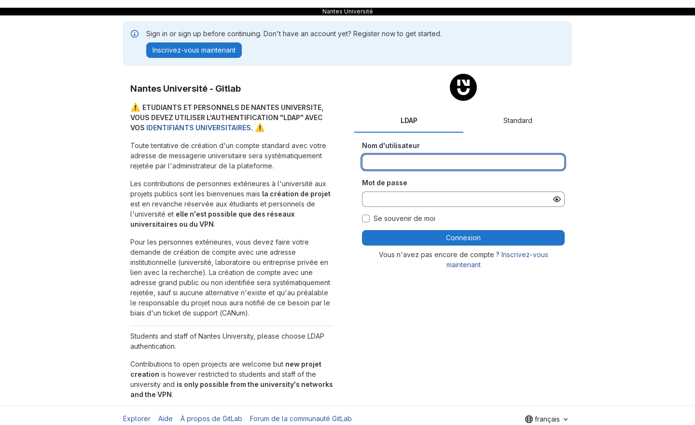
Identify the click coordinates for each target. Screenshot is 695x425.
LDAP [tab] (409, 120)
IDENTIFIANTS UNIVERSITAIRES (198, 127)
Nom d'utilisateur (391, 145)
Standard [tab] (517, 120)
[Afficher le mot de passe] (557, 199)
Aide (165, 418)
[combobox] (546, 419)
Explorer (137, 418)
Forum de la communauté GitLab (301, 418)
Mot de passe (384, 182)
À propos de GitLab (211, 418)
